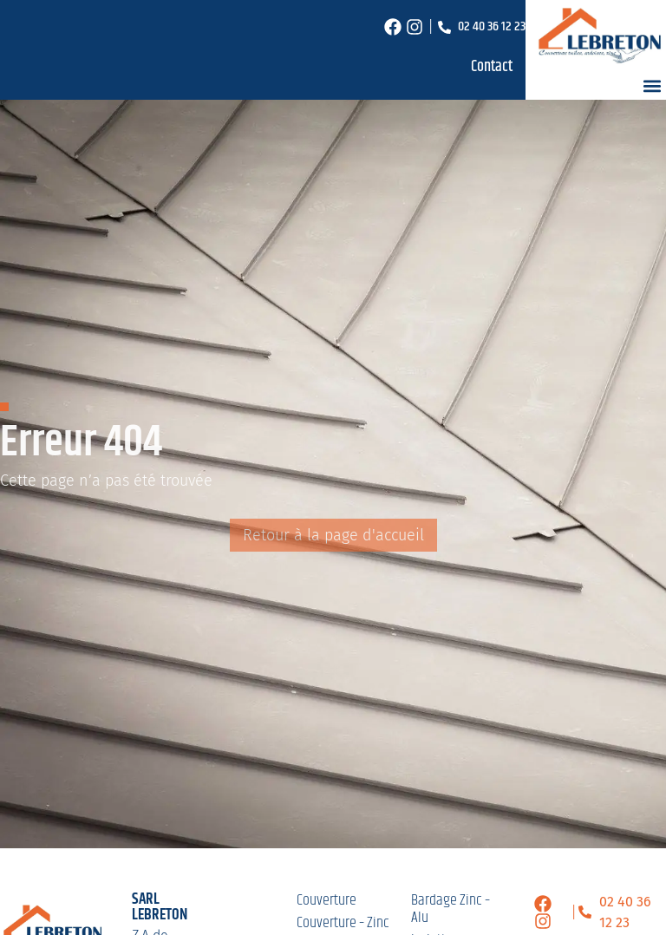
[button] (651, 85)
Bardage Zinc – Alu (450, 909)
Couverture (326, 900)
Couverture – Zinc (343, 923)
